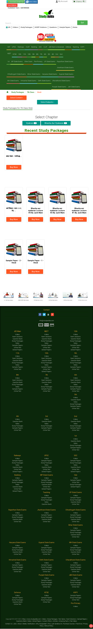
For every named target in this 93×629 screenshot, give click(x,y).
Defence (68, 47)
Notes (74, 27)
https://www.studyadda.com (31, 619)
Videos (14, 27)
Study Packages (25, 27)
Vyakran (31, 123)
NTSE (14, 54)
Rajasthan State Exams (65, 61)
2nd (61, 54)
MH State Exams (13, 81)
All (8, 27)
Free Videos (73, 621)
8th (37, 54)
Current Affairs (47, 621)
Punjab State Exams (59, 87)
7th (41, 54)
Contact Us (9, 624)
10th (29, 54)
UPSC (14, 47)
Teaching (76, 47)
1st (8, 61)
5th (49, 54)
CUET (28, 47)
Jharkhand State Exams (65, 67)
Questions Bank (21, 621)
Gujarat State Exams (66, 74)
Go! (82, 22)
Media (25, 624)
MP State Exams (17, 61)
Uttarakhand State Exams (61, 81)
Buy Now (14, 167)
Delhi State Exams (44, 81)
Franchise (79, 624)
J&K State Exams (74, 87)
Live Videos (12, 5)
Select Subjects (47, 102)
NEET (9, 53)
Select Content (16, 98)
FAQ (49, 624)
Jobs (15, 624)
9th (33, 54)
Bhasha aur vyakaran (56, 123)
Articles (55, 621)
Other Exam (28, 61)
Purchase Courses (69, 624)
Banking (34, 47)
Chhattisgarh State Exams (16, 74)
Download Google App (17, 2)
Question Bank (17, 339)
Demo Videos (31, 1)
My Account (61, 1)
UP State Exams (49, 61)
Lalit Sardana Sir (57, 624)
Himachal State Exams (28, 81)
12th (19, 54)
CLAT (45, 47)
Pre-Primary (38, 61)
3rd (57, 54)
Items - (79, 2)
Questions (52, 27)
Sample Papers (63, 27)
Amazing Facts (64, 621)
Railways (21, 47)
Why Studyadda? (41, 624)
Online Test (17, 348)
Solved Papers (17, 350)
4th (53, 54)
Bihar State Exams (33, 74)
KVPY (82, 47)
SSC (40, 47)
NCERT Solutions (40, 27)
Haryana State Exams (49, 74)
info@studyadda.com (47, 321)
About (20, 624)
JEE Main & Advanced (56, 47)
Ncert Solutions (17, 337)
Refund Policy (49, 626)
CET (8, 47)
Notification (31, 624)
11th (24, 54)
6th (45, 54)
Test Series (62, 619)
